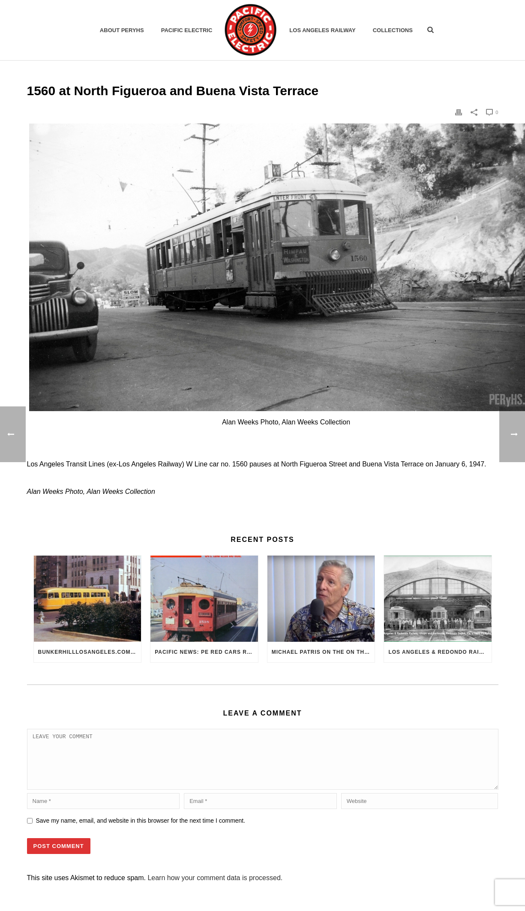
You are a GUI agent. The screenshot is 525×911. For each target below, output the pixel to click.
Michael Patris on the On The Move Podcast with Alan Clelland (323, 652)
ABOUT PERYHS (122, 30)
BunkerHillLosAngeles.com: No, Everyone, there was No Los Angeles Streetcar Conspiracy (89, 652)
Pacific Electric (187, 30)
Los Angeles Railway (322, 30)
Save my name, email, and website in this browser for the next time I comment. (141, 830)
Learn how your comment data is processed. (214, 888)
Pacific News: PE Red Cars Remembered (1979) (206, 652)
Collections (393, 30)
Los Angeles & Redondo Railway (440, 652)
